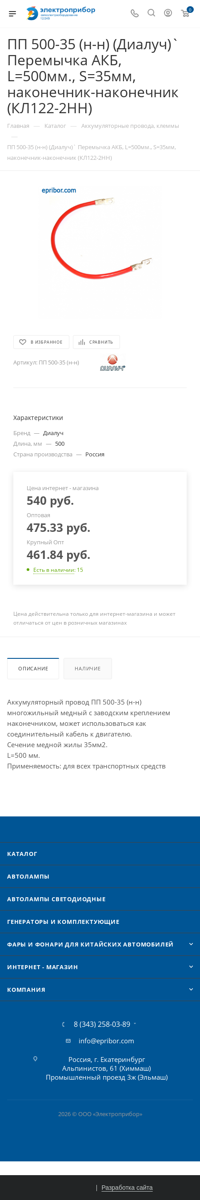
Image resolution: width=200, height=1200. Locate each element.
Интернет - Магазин (42, 967)
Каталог (22, 854)
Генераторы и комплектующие (63, 922)
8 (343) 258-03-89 (102, 1024)
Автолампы (28, 876)
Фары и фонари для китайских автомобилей (90, 944)
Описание (33, 668)
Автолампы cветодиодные (56, 899)
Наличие (88, 668)
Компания (26, 990)
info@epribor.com (106, 1040)
